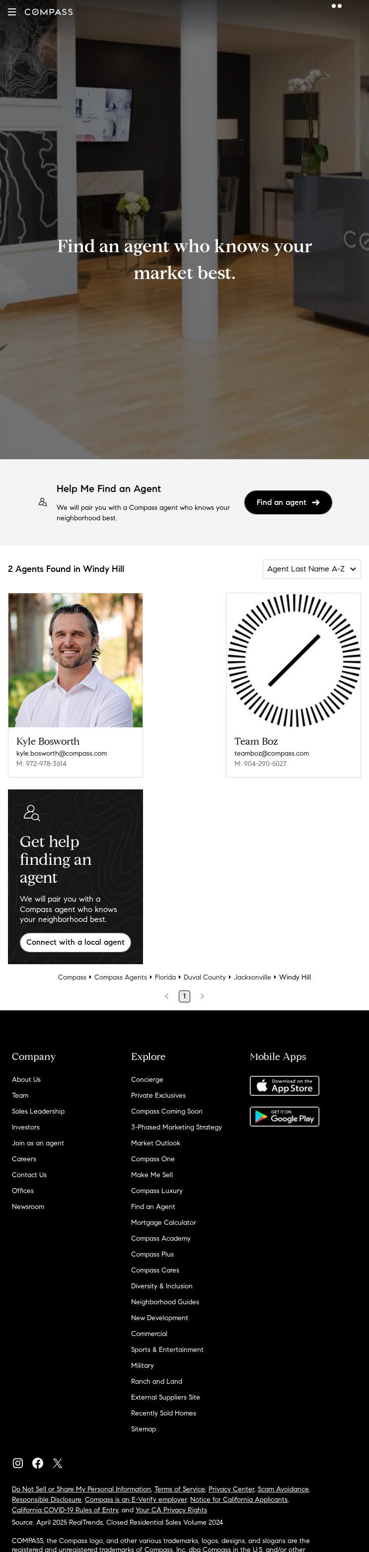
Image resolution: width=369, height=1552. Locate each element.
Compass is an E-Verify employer (136, 1499)
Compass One (153, 1159)
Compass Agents (120, 977)
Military (142, 1365)
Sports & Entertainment (167, 1349)
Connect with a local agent (75, 942)
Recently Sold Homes (163, 1413)
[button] (12, 12)
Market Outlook (155, 1143)
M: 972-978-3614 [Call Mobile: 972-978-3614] (41, 764)
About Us (26, 1079)
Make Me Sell (152, 1175)
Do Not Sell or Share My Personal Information (81, 1489)
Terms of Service (179, 1489)
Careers (24, 1159)
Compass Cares (155, 1270)
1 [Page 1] (184, 996)
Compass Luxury (157, 1191)
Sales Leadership (38, 1111)
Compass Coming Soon (167, 1111)
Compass (72, 977)
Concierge (147, 1079)
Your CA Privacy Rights (171, 1510)
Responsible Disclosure (46, 1499)
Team (20, 1095)
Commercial (149, 1334)
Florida (165, 977)
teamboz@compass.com (271, 753)
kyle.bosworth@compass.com (61, 753)
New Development (159, 1318)
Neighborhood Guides (165, 1302)
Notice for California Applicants (239, 1499)
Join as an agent (38, 1143)
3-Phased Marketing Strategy (176, 1127)
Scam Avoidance (283, 1489)
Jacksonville (252, 977)
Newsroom (28, 1206)
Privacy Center (231, 1489)
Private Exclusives (158, 1095)
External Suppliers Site (165, 1397)
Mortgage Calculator (163, 1222)
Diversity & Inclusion (162, 1286)
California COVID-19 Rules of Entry (65, 1510)
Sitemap (143, 1429)
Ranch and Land (156, 1381)
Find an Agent (153, 1206)
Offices (23, 1191)
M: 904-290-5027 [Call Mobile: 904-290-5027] (260, 764)
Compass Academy (161, 1238)
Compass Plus (152, 1254)
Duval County (205, 977)
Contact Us (29, 1175)
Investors (26, 1127)
